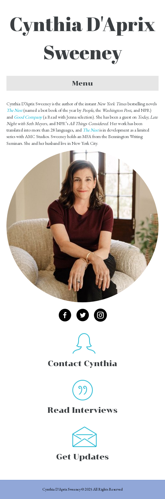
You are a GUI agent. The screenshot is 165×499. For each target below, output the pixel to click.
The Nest (90, 130)
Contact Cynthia (82, 363)
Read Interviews (82, 410)
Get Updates (82, 456)
